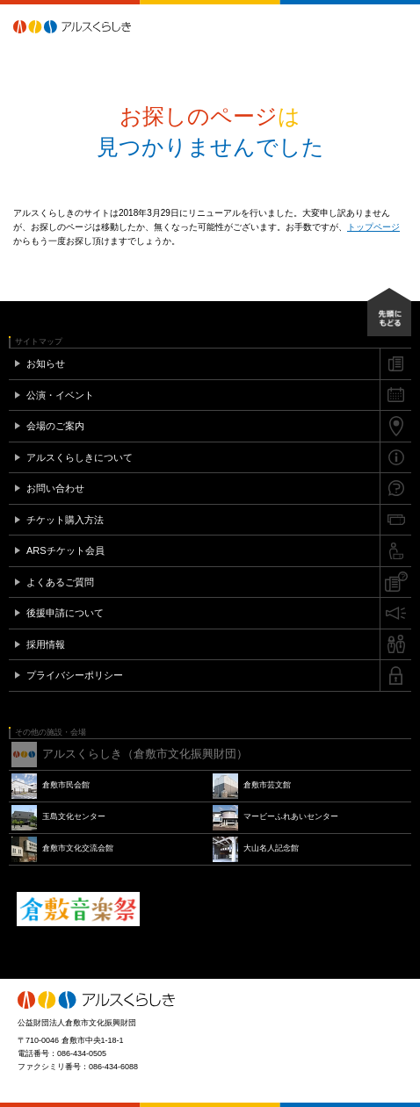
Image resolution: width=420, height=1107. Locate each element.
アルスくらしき (102, 26)
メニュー (398, 26)
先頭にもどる (389, 312)
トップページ (373, 227)
